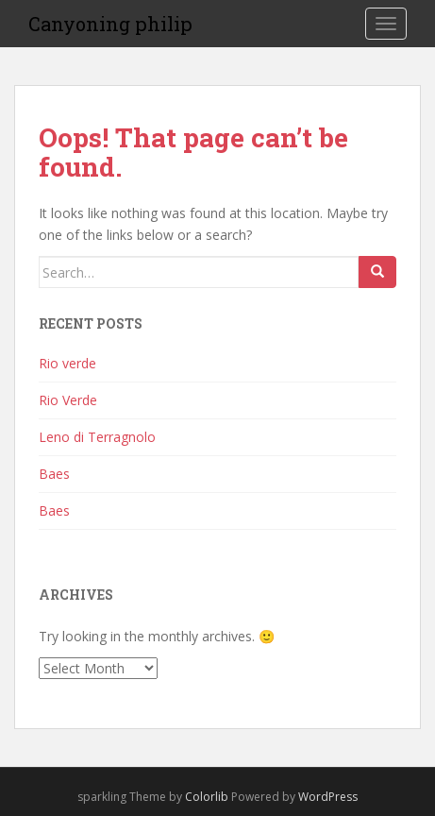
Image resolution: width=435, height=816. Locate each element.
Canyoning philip (110, 23)
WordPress (328, 797)
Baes (54, 474)
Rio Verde (68, 400)
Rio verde (67, 363)
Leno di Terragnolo (97, 437)
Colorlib (206, 797)
